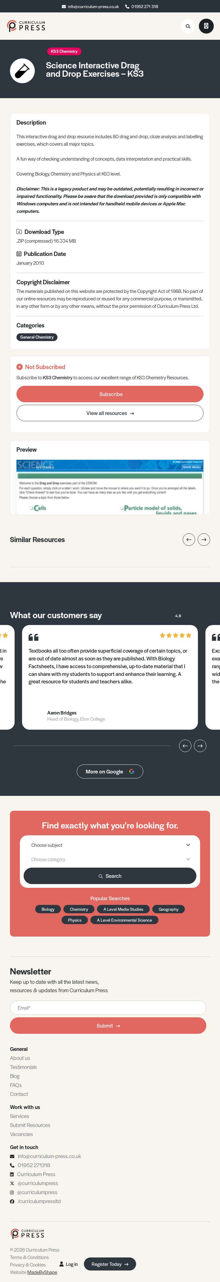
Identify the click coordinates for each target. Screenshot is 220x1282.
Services (19, 1116)
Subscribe (111, 394)
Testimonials (23, 1066)
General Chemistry (37, 337)
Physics (74, 920)
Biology (48, 909)
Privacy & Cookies (28, 1264)
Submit (108, 1025)
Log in (68, 1264)
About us (20, 1057)
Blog (15, 1075)
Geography (168, 909)
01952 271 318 (144, 6)
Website (33, 1272)
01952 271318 (34, 1165)
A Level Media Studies (123, 909)
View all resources (110, 413)
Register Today (110, 1264)
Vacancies (21, 1134)
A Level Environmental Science (124, 920)
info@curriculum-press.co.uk (93, 6)
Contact (19, 1093)
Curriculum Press (36, 1174)
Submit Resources (30, 1125)
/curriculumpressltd (39, 1201)
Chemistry (79, 909)
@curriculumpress (38, 1183)
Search (110, 875)
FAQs (16, 1084)
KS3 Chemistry (64, 51)
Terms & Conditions (29, 1257)
